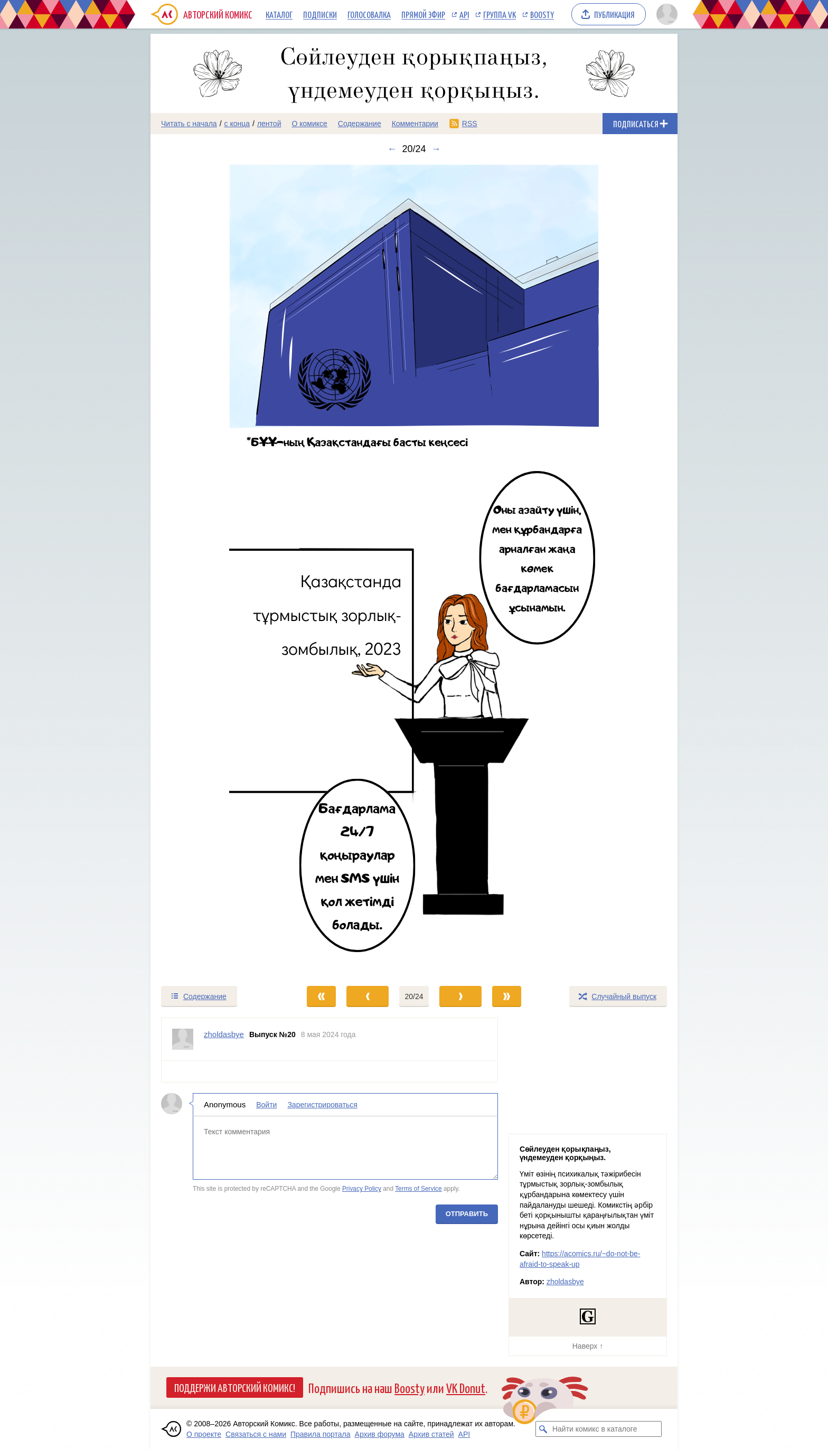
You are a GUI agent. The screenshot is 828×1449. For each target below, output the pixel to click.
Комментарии (415, 123)
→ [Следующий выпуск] (436, 149)
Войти (266, 1104)
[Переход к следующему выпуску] (414, 569)
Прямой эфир (423, 14)
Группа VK (499, 14)
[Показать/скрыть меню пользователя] (665, 14)
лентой (269, 123)
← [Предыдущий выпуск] (392, 149)
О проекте (203, 1434)
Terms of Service (418, 1188)
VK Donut (465, 1387)
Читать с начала (189, 123)
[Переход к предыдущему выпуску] (216, 569)
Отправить (467, 1214)
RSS (469, 123)
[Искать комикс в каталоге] (543, 1429)
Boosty (542, 14)
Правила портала (320, 1434)
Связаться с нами (255, 1434)
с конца (237, 123)
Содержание (359, 123)
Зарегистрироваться (322, 1104)
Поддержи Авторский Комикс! (234, 1387)
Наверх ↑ (587, 1346)
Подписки (320, 14)
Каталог (279, 14)
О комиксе (309, 123)
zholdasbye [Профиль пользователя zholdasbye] (224, 1034)
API (464, 14)
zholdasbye (565, 1281)
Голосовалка (369, 14)
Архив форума (379, 1434)
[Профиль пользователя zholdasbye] (182, 1039)
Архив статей (431, 1434)
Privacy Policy (361, 1188)
